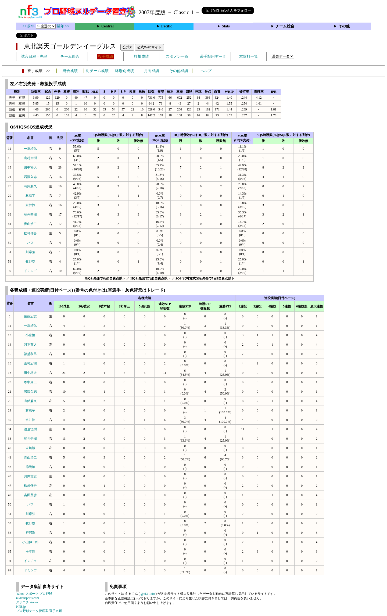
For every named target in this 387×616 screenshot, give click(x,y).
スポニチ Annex (27, 602)
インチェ (30, 561)
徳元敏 (30, 467)
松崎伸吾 (30, 233)
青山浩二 (30, 224)
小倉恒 (30, 335)
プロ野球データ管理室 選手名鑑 (39, 611)
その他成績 (178, 71)
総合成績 (70, 71)
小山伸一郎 (30, 542)
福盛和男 (30, 354)
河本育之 (30, 344)
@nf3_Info (148, 594)
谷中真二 (30, 382)
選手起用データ (213, 57)
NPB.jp (21, 606)
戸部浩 (30, 533)
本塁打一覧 (248, 57)
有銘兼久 (30, 186)
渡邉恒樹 (30, 429)
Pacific (166, 26)
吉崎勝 (30, 448)
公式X (127, 47)
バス (30, 243)
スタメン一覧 (177, 57)
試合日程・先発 (34, 57)
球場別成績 (124, 71)
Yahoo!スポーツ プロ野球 (34, 594)
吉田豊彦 (30, 495)
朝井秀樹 (30, 214)
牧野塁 (30, 261)
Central (107, 26)
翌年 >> (63, 26)
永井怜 (30, 205)
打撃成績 (141, 57)
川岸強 (30, 252)
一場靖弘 (30, 149)
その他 (344, 26)
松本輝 (30, 551)
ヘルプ (206, 71)
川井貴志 (30, 476)
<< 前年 (29, 26)
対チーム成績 (97, 71)
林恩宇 (30, 196)
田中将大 (30, 167)
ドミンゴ (30, 271)
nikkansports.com (27, 598)
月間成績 (151, 71)
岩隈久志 (30, 177)
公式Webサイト (149, 47)
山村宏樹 (30, 158)
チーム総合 (284, 26)
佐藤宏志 (30, 316)
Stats (226, 26)
